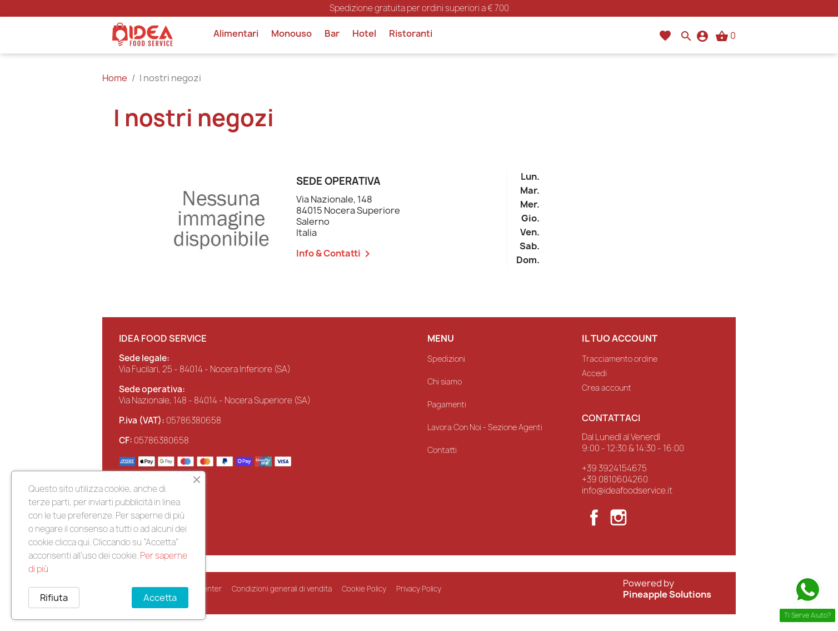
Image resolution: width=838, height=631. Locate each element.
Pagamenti (446, 404)
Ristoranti (410, 33)
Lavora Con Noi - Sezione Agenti (484, 427)
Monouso (291, 33)
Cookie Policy (364, 589)
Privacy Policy (418, 589)
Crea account (606, 387)
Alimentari (235, 33)
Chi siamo (444, 381)
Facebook (594, 517)
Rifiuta (54, 597)
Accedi (594, 373)
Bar (332, 33)
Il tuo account (619, 338)
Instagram (618, 517)
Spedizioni (446, 358)
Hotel (364, 33)
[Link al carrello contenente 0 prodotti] (725, 35)
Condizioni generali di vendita (282, 589)
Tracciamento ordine (619, 358)
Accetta (160, 597)
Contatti (442, 450)
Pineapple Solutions (667, 594)
